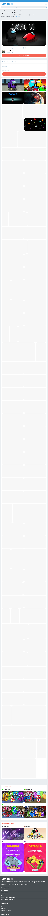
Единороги (3, 908)
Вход (39, 1)
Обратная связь (4, 890)
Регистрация (43, 1)
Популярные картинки (8, 823)
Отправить (24, 74)
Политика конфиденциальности (8, 899)
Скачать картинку (24, 55)
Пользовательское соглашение (8, 897)
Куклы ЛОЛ (3, 906)
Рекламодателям (5, 892)
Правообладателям (5, 895)
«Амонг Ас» (17, 16)
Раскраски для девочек (6, 910)
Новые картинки (6, 786)
